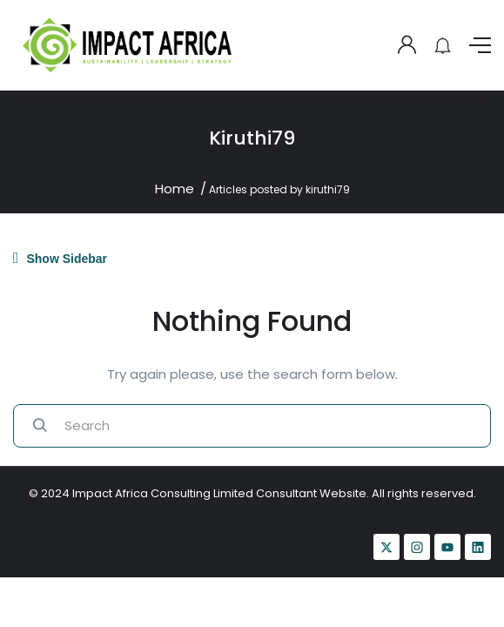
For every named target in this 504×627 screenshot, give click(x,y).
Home (174, 188)
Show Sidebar (60, 258)
